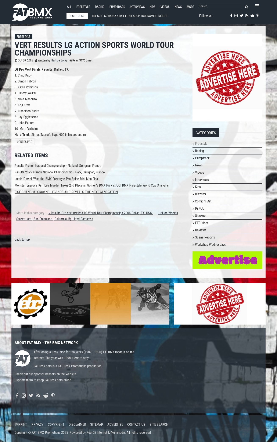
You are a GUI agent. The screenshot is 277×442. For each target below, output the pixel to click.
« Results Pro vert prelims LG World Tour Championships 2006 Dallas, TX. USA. (100, 213)
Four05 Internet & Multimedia (106, 433)
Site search (159, 424)
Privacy (37, 424)
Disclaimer (77, 424)
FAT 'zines (202, 223)
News (178, 7)
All (69, 7)
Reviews (200, 230)
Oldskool (200, 216)
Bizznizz (200, 194)
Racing (99, 7)
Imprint (21, 424)
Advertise (115, 424)
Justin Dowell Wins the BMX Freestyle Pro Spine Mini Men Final (56, 179)
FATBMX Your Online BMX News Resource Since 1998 (36, 11)
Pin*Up (199, 208)
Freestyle (83, 7)
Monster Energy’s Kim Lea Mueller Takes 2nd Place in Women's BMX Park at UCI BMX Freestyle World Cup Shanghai (92, 185)
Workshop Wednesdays (210, 245)
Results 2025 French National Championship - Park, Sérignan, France (60, 172)
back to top (22, 239)
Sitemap (96, 424)
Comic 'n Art (203, 201)
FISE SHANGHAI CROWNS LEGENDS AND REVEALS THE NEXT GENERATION (66, 192)
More (190, 7)
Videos (165, 7)
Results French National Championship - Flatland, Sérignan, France (58, 166)
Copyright (56, 424)
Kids (152, 7)
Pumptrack (117, 7)
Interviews (137, 7)
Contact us (136, 424)
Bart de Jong (59, 60)
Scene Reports (205, 237)
